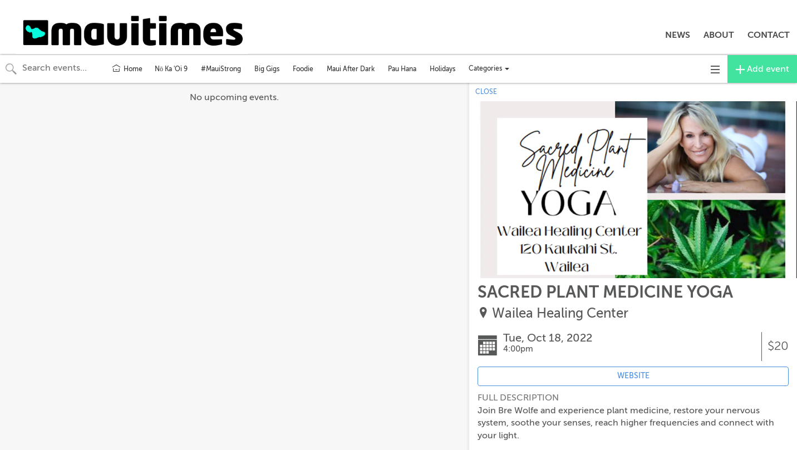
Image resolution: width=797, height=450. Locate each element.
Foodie (303, 69)
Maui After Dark (351, 69)
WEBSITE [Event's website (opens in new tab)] (633, 376)
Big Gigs (266, 69)
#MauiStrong (221, 69)
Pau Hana (402, 69)
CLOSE (486, 92)
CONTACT (768, 35)
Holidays (442, 69)
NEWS (677, 35)
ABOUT (718, 35)
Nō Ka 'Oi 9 (171, 69)
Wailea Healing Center (560, 313)
